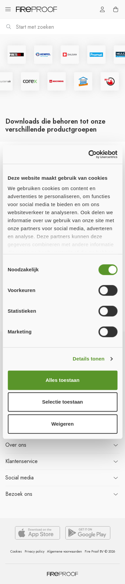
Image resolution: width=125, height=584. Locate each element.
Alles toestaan (63, 380)
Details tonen (88, 358)
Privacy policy (34, 551)
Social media (19, 477)
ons (15, 445)
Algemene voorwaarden (64, 551)
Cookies (16, 551)
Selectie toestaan (62, 402)
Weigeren (62, 424)
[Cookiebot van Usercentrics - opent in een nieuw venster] (89, 154)
